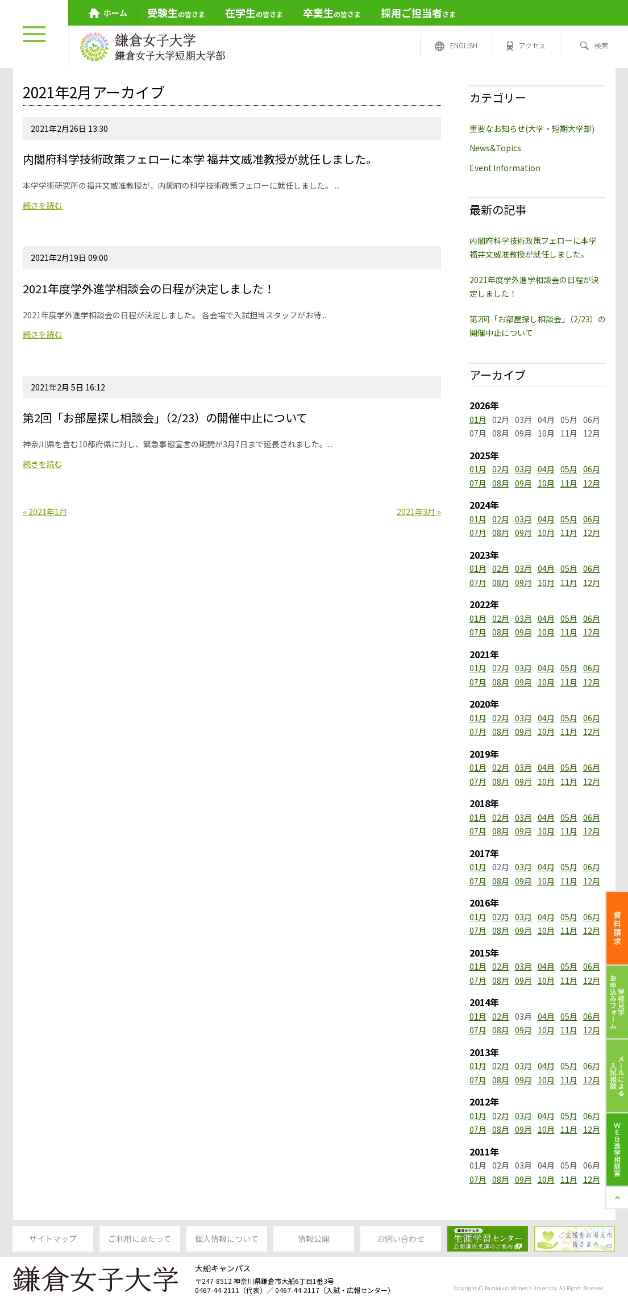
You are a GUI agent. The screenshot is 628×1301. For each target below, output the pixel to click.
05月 (568, 469)
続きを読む (43, 205)
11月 (568, 483)
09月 (523, 483)
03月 (523, 469)
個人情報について (227, 1238)
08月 (500, 483)
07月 (477, 483)
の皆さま (176, 12)
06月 (591, 469)
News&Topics (495, 147)
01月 (477, 419)
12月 (591, 483)
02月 (500, 469)
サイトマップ (53, 1238)
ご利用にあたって (139, 1238)
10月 (546, 483)
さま (418, 12)
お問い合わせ (401, 1238)
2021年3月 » (419, 511)
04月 (546, 469)
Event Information (504, 167)
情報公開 (314, 1238)
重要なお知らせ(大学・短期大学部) (531, 128)
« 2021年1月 (45, 511)
